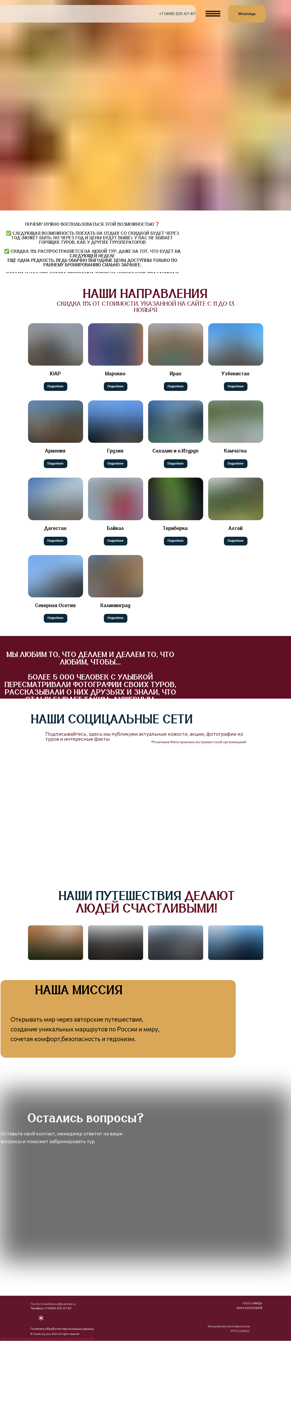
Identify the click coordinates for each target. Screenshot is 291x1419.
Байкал (115, 528)
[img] (219, 725)
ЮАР (55, 373)
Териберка (175, 528)
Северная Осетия (55, 605)
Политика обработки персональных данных (62, 1389)
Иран (175, 373)
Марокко (115, 373)
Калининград (116, 605)
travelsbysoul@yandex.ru (58, 1364)
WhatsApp (246, 14)
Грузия (115, 451)
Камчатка (235, 451)
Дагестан (56, 528)
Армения (55, 451)
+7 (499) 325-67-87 (177, 13)
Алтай (236, 528)
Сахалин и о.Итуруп (176, 451)
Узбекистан (235, 373)
